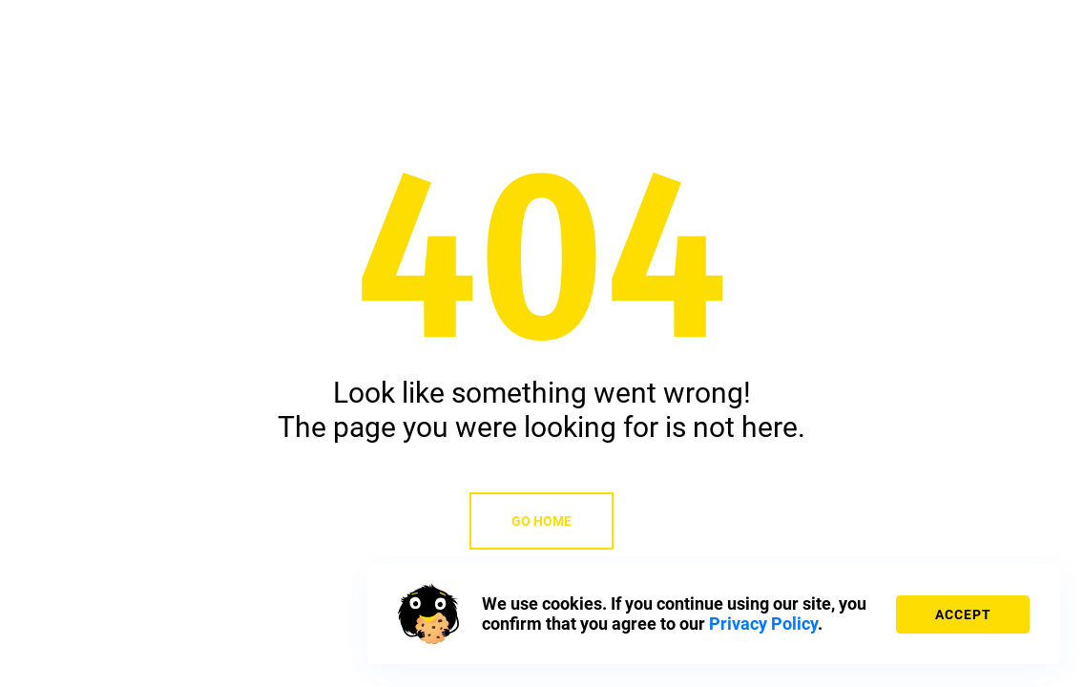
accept (963, 614)
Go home (541, 521)
